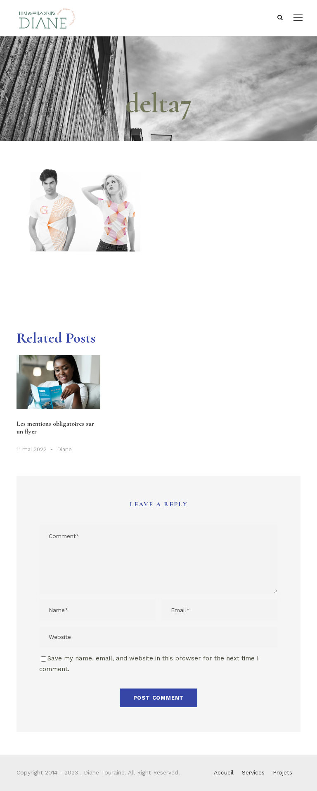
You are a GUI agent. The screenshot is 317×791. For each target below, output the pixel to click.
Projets (282, 772)
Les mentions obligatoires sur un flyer (55, 427)
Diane (64, 449)
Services (253, 772)
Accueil (224, 772)
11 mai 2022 (32, 449)
